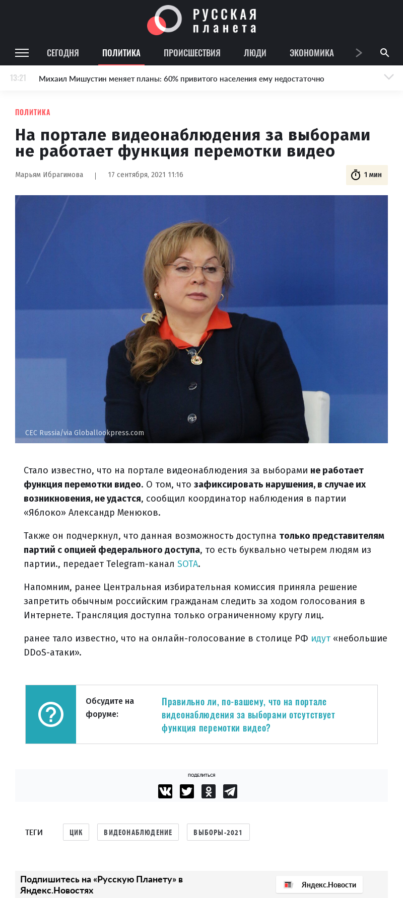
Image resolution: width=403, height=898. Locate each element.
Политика (121, 52)
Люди (255, 52)
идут (322, 638)
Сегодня (63, 52)
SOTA (187, 563)
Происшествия (192, 52)
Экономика (312, 52)
